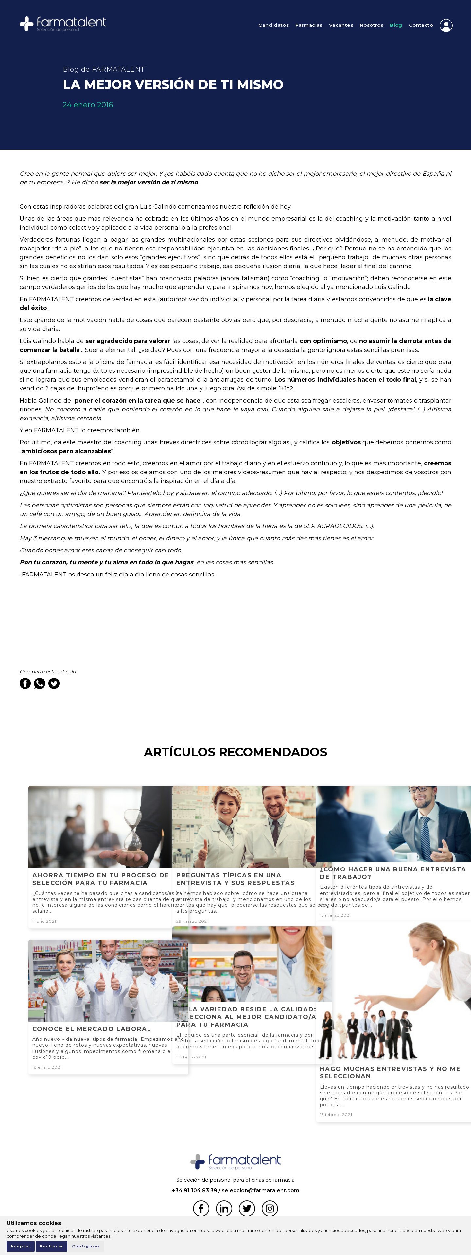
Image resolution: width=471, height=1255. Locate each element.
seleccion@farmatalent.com (260, 1190)
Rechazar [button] (51, 1246)
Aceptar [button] (20, 1246)
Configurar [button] (86, 1246)
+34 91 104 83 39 (194, 1190)
